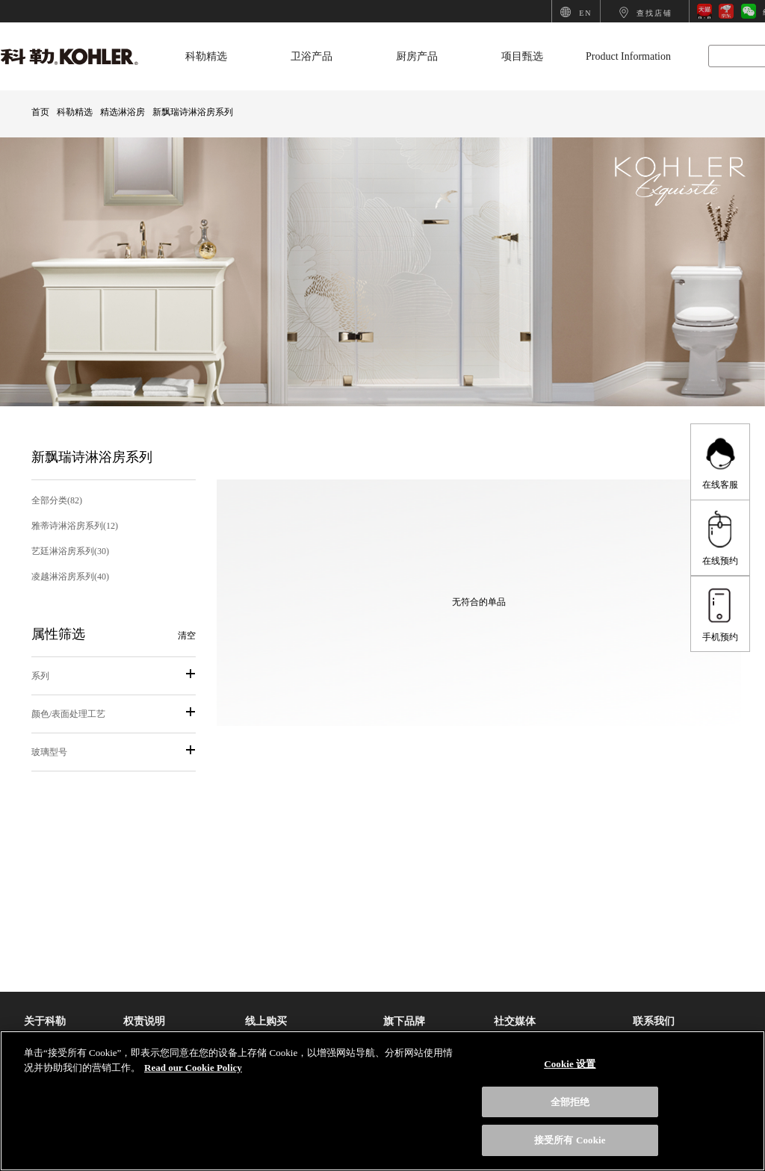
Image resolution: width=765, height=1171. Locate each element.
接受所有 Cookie (570, 1140)
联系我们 (654, 1021)
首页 (40, 112)
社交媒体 (515, 1021)
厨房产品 (417, 56)
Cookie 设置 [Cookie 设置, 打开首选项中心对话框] (569, 1063)
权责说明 (144, 1021)
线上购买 (266, 1021)
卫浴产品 (311, 56)
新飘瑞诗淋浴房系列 (192, 112)
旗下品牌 (404, 1021)
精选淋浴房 (122, 112)
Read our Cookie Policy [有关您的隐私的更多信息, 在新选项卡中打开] (193, 1067)
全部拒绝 (570, 1102)
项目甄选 (522, 56)
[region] (382, 1101)
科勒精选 (206, 56)
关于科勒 (45, 1021)
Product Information (628, 56)
